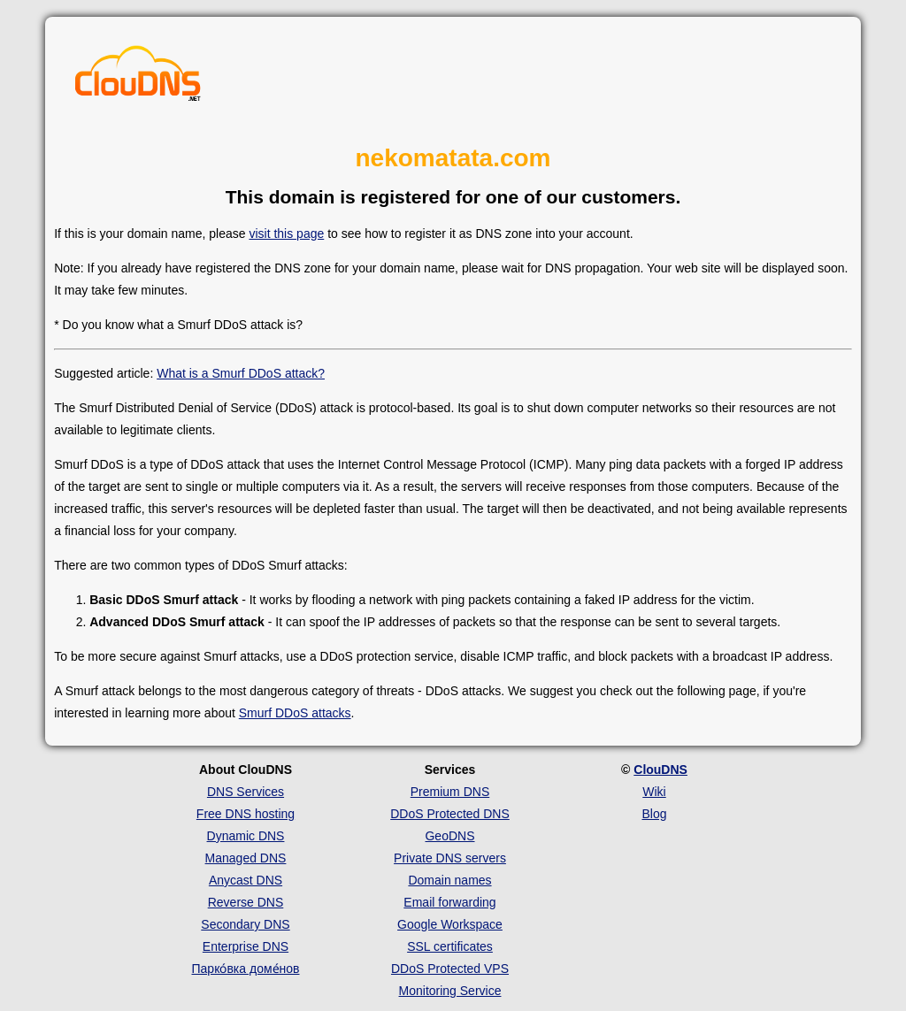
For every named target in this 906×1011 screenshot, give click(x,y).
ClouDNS (660, 769)
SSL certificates (450, 946)
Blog (653, 814)
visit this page (286, 233)
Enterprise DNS (245, 946)
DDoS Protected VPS (450, 968)
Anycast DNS (245, 880)
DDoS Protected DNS (450, 814)
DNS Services (245, 792)
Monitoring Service (450, 991)
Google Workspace (450, 924)
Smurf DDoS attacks (295, 713)
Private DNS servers (450, 858)
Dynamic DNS (246, 836)
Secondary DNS (245, 924)
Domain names (449, 880)
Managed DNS (246, 858)
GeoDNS (449, 836)
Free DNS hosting (245, 814)
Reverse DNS (246, 902)
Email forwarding (449, 902)
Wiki (653, 792)
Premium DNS (450, 792)
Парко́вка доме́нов (246, 968)
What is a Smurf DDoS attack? (241, 373)
